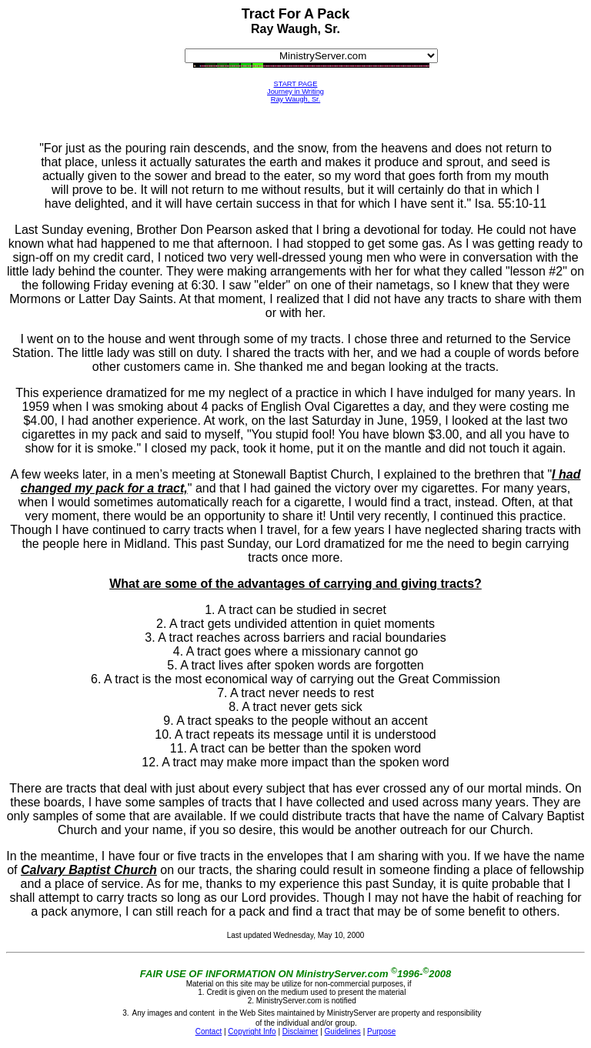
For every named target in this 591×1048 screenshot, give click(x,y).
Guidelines (343, 1031)
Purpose (381, 1031)
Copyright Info (251, 1031)
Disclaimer (300, 1031)
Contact (208, 1031)
